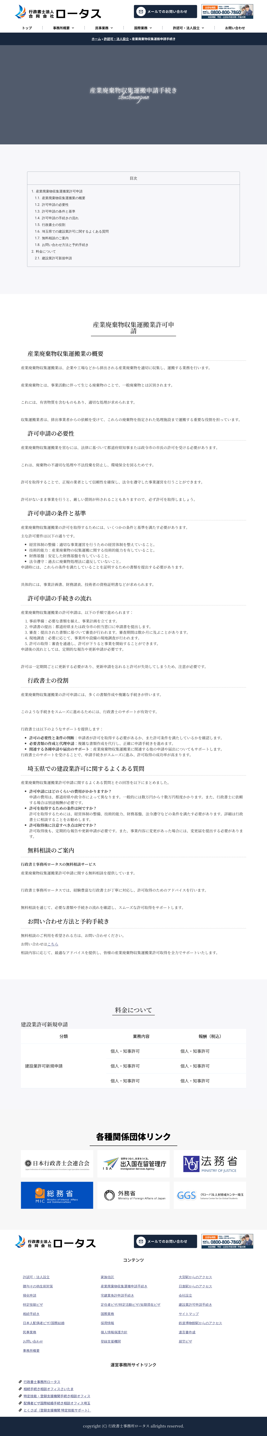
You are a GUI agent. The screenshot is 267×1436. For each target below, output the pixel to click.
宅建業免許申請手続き (117, 1295)
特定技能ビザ (33, 1305)
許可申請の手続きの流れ (60, 218)
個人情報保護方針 (114, 1332)
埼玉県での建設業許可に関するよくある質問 (75, 231)
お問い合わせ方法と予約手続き (65, 245)
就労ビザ (185, 1341)
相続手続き (31, 1314)
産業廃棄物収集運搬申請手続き (124, 1286)
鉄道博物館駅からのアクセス (200, 1323)
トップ (27, 27)
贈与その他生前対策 (38, 1286)
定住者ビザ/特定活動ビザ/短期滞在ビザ (130, 1305)
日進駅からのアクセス (195, 1286)
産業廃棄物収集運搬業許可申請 (59, 191)
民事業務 (104, 28)
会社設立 (185, 1295)
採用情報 (107, 1323)
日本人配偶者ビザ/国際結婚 (43, 1323)
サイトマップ (189, 1314)
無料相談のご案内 (55, 238)
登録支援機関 (111, 1341)
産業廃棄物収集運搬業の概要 (63, 198)
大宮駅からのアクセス (195, 1277)
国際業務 (143, 28)
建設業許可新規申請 (57, 258)
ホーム (96, 39)
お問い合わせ (235, 27)
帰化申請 (29, 1295)
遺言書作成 (187, 1332)
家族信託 (107, 1277)
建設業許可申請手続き (195, 1305)
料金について (46, 251)
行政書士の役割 (53, 225)
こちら (52, 944)
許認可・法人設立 (188, 28)
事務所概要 (63, 28)
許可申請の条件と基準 (58, 211)
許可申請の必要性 (55, 205)
